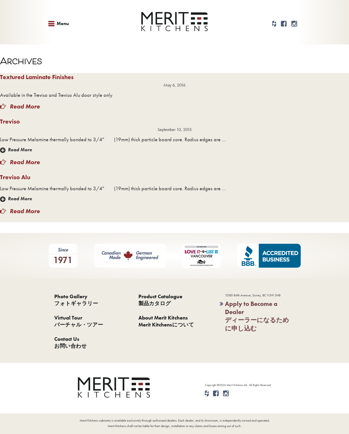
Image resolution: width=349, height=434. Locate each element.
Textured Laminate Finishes (37, 77)
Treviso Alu (15, 177)
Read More (24, 106)
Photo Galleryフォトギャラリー (76, 300)
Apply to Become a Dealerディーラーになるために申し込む (257, 316)
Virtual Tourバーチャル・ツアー (78, 321)
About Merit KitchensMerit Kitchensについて (166, 321)
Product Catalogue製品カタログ (160, 300)
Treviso (10, 121)
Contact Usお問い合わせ (70, 342)
